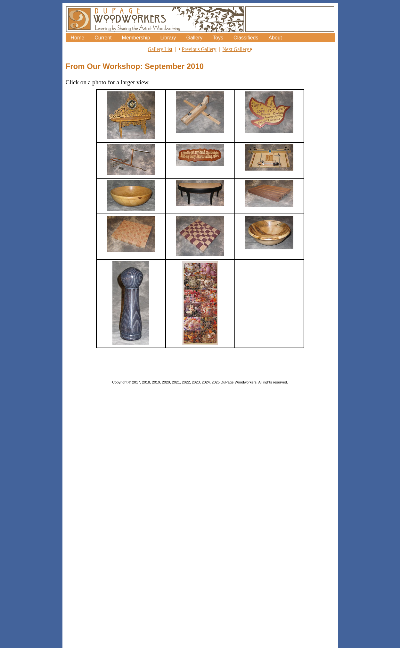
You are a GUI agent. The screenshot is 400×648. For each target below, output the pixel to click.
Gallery (194, 37)
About (275, 37)
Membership (136, 37)
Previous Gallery (199, 49)
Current (102, 37)
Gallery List (160, 49)
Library (168, 37)
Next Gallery (237, 49)
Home (78, 37)
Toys (218, 37)
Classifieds (245, 37)
